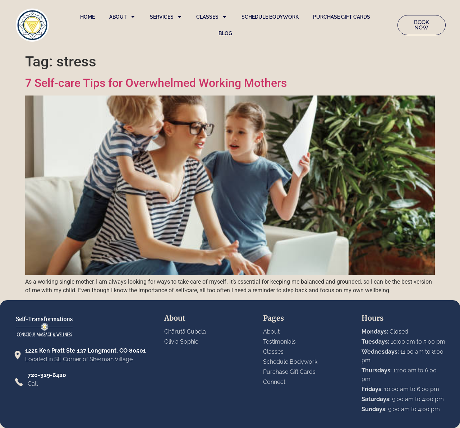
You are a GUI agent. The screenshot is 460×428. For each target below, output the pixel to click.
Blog (225, 33)
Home (87, 17)
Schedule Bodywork (270, 17)
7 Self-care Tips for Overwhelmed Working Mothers (156, 83)
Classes (211, 17)
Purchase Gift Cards (341, 17)
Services (166, 17)
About (122, 17)
